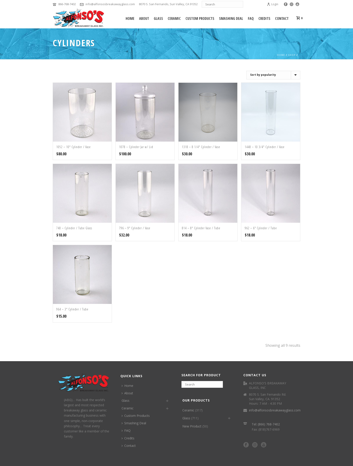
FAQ (251, 18)
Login (272, 4)
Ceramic (174, 18)
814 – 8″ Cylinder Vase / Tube (201, 228)
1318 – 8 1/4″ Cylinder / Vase (201, 147)
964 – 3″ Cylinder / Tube (72, 309)
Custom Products (200, 18)
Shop (292, 55)
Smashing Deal (231, 18)
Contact (282, 18)
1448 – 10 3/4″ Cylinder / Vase (265, 147)
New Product (191, 426)
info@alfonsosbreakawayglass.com (110, 4)
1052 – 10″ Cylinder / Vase (73, 147)
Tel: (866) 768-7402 (266, 424)
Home (130, 18)
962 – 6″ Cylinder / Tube (261, 228)
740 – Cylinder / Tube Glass (74, 228)
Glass (158, 18)
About (144, 18)
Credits (264, 18)
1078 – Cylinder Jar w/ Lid (136, 147)
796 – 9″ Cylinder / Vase (134, 228)
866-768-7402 (67, 4)
